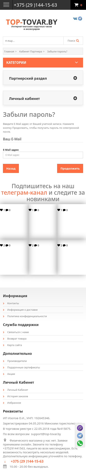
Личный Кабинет (15, 390)
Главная (9, 51)
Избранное (12, 402)
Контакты (11, 303)
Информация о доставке (20, 309)
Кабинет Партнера (30, 51)
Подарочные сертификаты (21, 367)
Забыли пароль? (57, 51)
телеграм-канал (24, 192)
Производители (15, 361)
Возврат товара (15, 338)
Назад (11, 168)
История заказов (15, 396)
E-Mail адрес (11, 150)
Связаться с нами (16, 332)
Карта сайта (12, 345)
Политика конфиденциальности (25, 316)
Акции (9, 374)
